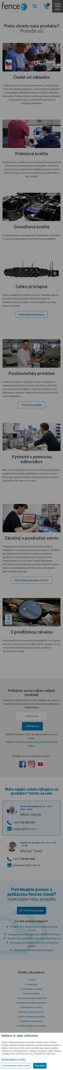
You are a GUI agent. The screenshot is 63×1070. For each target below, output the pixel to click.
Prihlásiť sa (32, 726)
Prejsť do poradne (34, 910)
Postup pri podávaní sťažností (31, 998)
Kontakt (31, 979)
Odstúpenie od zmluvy (31, 1007)
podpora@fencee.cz (25, 829)
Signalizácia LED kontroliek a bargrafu (34, 950)
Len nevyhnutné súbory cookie (16, 1066)
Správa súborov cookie (13, 1059)
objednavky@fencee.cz (26, 865)
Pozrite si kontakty (32, 405)
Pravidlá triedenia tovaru (31, 1021)
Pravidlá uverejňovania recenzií (31, 1026)
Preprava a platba (31, 993)
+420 (24, 822)
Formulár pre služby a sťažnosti (31, 1002)
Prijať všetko (39, 1066)
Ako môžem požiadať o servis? (31, 580)
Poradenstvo (31, 984)
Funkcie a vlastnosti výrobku (31, 1016)
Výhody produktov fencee (31, 1012)
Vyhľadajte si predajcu (31, 314)
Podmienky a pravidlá (31, 989)
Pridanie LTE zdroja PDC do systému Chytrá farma (33, 938)
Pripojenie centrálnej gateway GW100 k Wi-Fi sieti (33, 934)
